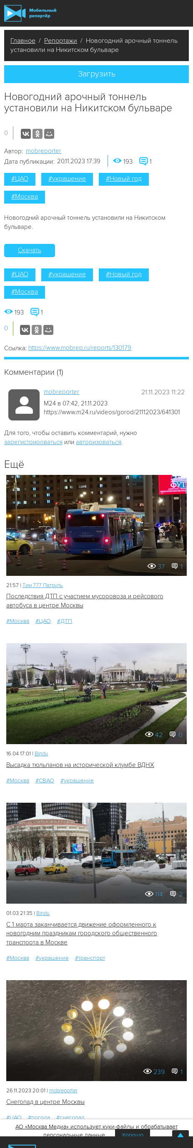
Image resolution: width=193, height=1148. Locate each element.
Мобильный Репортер (30, 13)
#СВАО (44, 780)
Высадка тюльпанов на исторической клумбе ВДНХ (80, 765)
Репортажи (60, 41)
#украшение (67, 179)
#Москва (24, 196)
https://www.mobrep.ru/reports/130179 (79, 348)
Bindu (41, 753)
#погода (39, 1117)
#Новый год (124, 179)
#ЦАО (19, 179)
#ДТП (64, 620)
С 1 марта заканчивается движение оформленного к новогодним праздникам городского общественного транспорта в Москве (81, 933)
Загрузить (96, 74)
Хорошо (132, 1134)
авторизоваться (98, 442)
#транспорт (90, 957)
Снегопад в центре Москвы (45, 1102)
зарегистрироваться (33, 442)
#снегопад (70, 1117)
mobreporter (43, 151)
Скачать (29, 250)
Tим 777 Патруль (43, 585)
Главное (22, 41)
